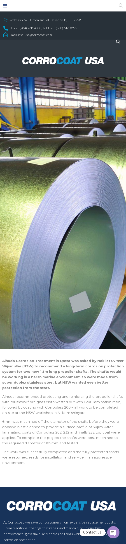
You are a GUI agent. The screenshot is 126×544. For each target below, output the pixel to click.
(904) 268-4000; (31, 28)
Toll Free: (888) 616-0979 (60, 28)
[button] (5, 6)
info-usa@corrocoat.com (35, 35)
